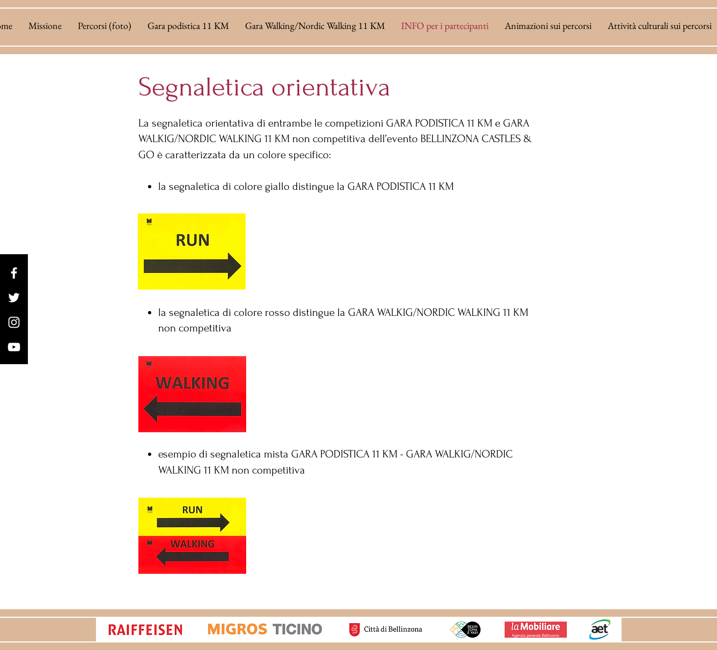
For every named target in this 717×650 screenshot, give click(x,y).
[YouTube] (13, 346)
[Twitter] (13, 297)
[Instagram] (13, 322)
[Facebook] (13, 272)
